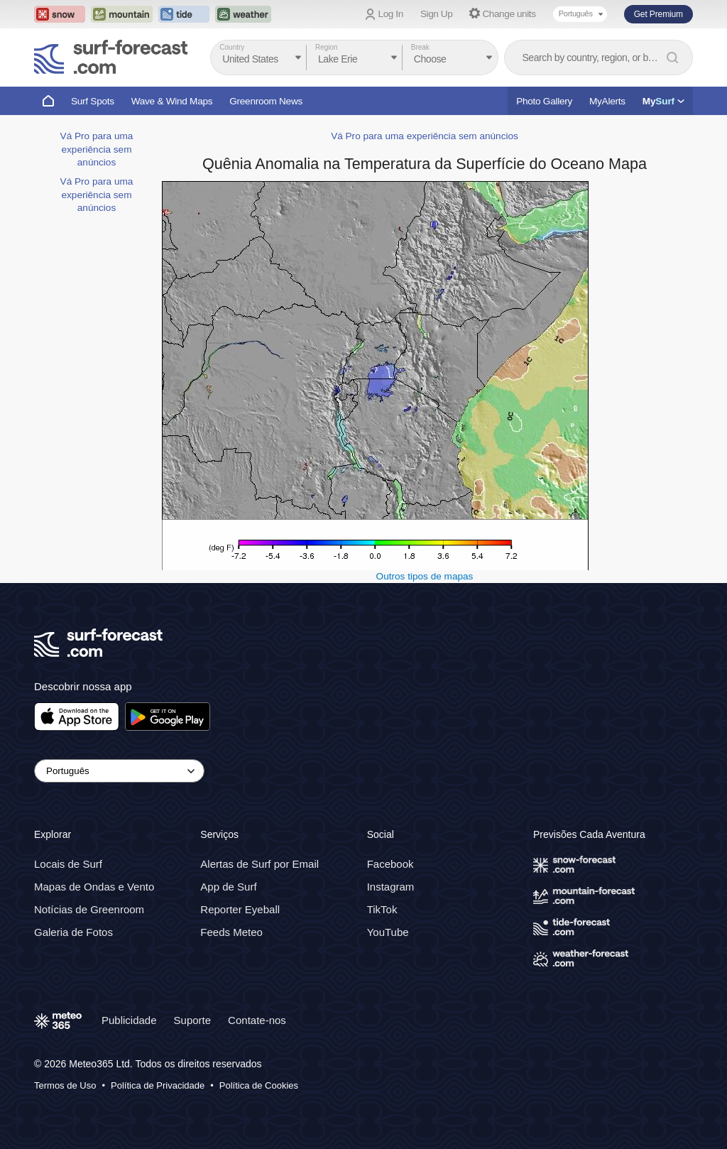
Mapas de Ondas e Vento (94, 887)
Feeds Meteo (231, 932)
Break (420, 47)
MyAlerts (607, 101)
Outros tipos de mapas (425, 576)
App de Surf (228, 887)
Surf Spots (92, 101)
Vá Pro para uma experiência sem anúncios (96, 149)
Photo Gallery (544, 101)
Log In (390, 14)
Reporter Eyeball (240, 909)
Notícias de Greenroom (89, 909)
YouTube (388, 932)
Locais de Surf (68, 864)
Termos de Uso (65, 1085)
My (663, 101)
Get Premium (658, 14)
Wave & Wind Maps (172, 101)
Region (326, 47)
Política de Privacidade (157, 1085)
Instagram (391, 887)
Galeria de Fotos (73, 932)
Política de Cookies (258, 1085)
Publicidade (129, 1020)
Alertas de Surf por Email (259, 864)
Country (231, 47)
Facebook (390, 864)
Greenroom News (265, 101)
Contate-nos (257, 1020)
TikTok (382, 909)
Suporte (193, 1020)
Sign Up (436, 14)
